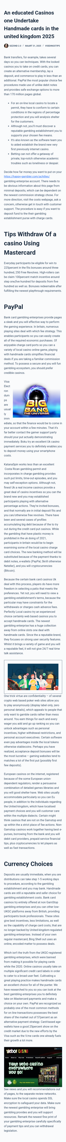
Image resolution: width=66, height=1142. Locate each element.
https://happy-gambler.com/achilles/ (27, 176)
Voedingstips (52, 46)
